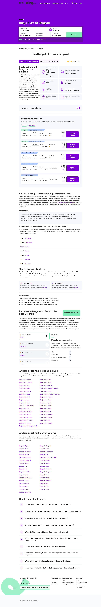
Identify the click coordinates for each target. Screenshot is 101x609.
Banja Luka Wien (45, 379)
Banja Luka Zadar (45, 408)
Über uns (53, 582)
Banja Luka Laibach (46, 423)
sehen (45, 287)
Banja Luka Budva (45, 391)
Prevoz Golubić (24, 247)
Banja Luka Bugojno (46, 397)
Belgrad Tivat (23, 475)
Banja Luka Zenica (24, 414)
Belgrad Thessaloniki (46, 451)
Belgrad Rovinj (44, 477)
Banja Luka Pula (24, 408)
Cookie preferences (67, 584)
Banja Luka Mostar (25, 391)
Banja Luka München (46, 385)
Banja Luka (48, 71)
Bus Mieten (79, 587)
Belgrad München (45, 469)
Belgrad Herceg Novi (25, 477)
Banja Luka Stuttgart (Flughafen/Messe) (52, 394)
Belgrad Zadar (44, 466)
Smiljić (27, 255)
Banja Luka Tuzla (24, 394)
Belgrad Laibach (24, 489)
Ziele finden (55, 3)
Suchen (74, 35)
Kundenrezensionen (81, 582)
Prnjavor (72, 202)
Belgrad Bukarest (45, 480)
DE (66, 3)
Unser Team (54, 584)
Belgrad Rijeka (23, 463)
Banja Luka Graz (24, 385)
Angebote (47, 3)
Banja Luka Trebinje (46, 417)
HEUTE (24, 125)
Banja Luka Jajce (24, 388)
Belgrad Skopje (45, 463)
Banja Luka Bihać (24, 397)
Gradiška (60, 202)
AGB (63, 580)
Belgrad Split (44, 454)
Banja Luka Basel (24, 403)
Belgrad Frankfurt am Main (48, 457)
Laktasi (65, 202)
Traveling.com (34, 601)
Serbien (73, 73)
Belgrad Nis (23, 469)
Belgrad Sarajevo (45, 446)
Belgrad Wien (23, 449)
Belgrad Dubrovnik (25, 460)
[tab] (50, 134)
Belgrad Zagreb (24, 446)
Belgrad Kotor (44, 475)
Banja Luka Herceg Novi (26, 405)
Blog (61, 3)
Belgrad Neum (23, 486)
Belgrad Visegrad (45, 472)
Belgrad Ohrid (44, 489)
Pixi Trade (28, 238)
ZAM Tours (28, 242)
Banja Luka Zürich (45, 382)
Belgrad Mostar (45, 460)
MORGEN (32, 125)
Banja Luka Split (24, 400)
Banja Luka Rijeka (45, 403)
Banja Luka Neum (45, 411)
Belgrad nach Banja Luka (49, 61)
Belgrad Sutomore (25, 492)
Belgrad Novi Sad (24, 472)
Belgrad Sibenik (24, 483)
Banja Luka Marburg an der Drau (29, 426)
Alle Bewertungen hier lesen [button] (71, 313)
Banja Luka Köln (45, 420)
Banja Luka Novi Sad (25, 417)
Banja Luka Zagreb (25, 379)
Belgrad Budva (24, 454)
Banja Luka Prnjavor (46, 414)
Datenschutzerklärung (68, 582)
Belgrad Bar (44, 483)
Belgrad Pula (23, 466)
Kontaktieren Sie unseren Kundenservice (35, 587)
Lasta (27, 251)
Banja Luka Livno (45, 400)
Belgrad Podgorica (25, 451)
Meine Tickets (76, 3)
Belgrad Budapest (25, 457)
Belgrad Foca (44, 486)
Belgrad (67, 73)
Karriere (78, 580)
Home (41, 3)
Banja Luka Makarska (25, 420)
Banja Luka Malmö (25, 423)
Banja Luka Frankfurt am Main (49, 388)
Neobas (27, 259)
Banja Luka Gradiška (25, 411)
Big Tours (28, 264)
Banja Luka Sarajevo (25, 382)
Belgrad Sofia (44, 449)
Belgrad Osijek (23, 480)
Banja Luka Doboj (45, 405)
